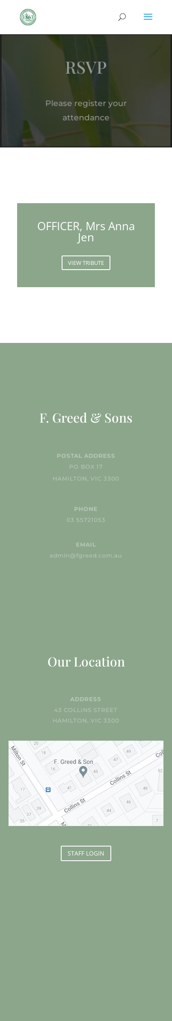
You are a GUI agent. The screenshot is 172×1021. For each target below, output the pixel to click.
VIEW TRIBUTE (86, 263)
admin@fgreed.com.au (86, 555)
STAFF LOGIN (86, 853)
